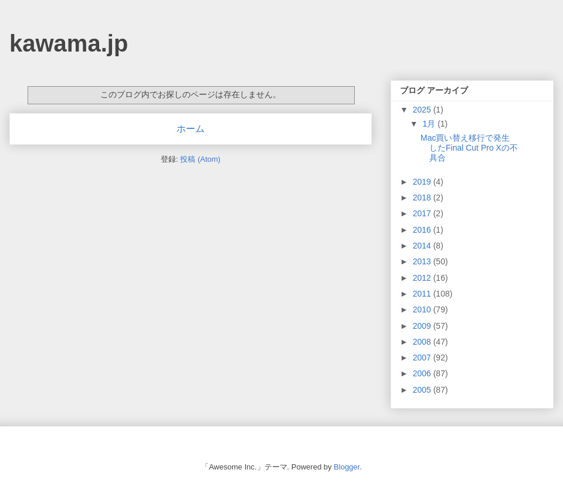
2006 (423, 373)
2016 (423, 229)
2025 (423, 109)
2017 (423, 213)
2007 (423, 357)
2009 (423, 326)
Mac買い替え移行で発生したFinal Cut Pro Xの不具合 (469, 147)
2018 (423, 197)
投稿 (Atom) (200, 159)
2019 (423, 181)
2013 (423, 261)
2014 (423, 245)
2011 (423, 293)
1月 (429, 123)
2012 (423, 278)
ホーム (191, 129)
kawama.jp (68, 43)
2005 (423, 389)
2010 (423, 309)
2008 (423, 341)
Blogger (346, 466)
